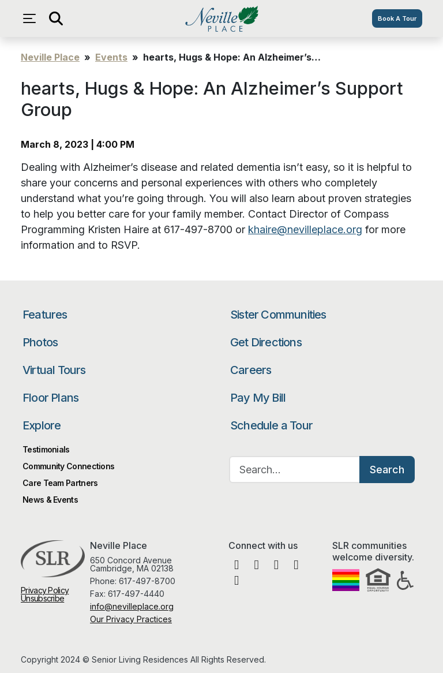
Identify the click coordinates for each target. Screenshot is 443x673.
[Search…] (295, 469)
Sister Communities (278, 314)
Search (387, 469)
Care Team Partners (59, 483)
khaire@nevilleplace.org (305, 229)
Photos (40, 342)
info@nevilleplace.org (132, 606)
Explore (41, 425)
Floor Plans (50, 398)
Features (44, 314)
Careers (250, 370)
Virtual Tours (54, 370)
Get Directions (266, 342)
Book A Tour (397, 18)
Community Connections (68, 466)
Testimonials (46, 449)
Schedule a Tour (271, 425)
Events (111, 57)
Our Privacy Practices (131, 619)
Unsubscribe (42, 598)
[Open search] (55, 18)
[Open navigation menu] (32, 18)
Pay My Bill (258, 398)
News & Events (50, 499)
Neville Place (221, 18)
